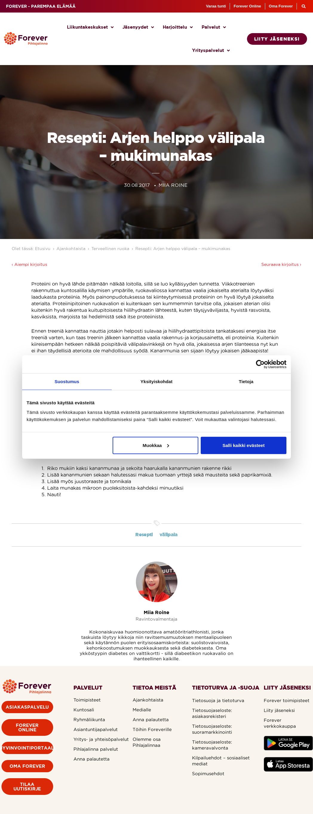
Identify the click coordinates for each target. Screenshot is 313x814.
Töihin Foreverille (152, 729)
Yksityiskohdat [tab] (156, 381)
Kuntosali (83, 709)
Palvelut (214, 27)
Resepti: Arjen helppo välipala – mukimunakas (182, 248)
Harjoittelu (178, 27)
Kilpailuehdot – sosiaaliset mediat (221, 760)
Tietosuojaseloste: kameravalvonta (212, 744)
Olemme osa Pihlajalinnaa (147, 742)
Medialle (142, 709)
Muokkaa (156, 445)
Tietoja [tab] (246, 381)
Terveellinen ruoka (110, 248)
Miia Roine (156, 612)
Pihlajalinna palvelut (95, 749)
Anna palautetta (91, 758)
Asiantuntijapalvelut (95, 729)
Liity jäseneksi (279, 710)
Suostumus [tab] (67, 381)
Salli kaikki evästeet (244, 445)
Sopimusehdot (208, 773)
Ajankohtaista (70, 248)
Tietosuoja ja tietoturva (218, 700)
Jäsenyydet (138, 27)
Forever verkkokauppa (280, 723)
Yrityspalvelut (211, 50)
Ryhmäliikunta (89, 719)
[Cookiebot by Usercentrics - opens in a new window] (260, 364)
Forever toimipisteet (286, 700)
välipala (168, 534)
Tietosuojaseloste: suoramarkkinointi (212, 729)
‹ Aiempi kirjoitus (29, 264)
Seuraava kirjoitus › (281, 264)
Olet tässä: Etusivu (31, 248)
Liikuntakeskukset (90, 27)
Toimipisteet (87, 699)
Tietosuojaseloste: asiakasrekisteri (212, 713)
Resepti (144, 534)
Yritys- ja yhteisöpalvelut (101, 739)
